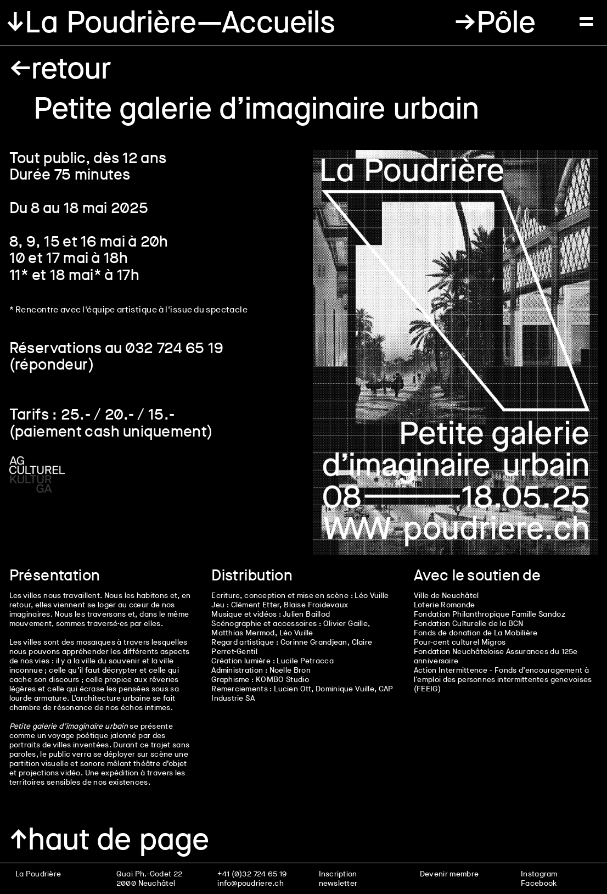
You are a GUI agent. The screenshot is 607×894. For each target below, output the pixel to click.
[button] (494, 23)
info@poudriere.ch (250, 883)
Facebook (539, 883)
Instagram (539, 874)
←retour (60, 68)
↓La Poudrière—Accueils (170, 22)
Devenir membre (449, 874)
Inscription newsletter (338, 879)
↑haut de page (109, 839)
